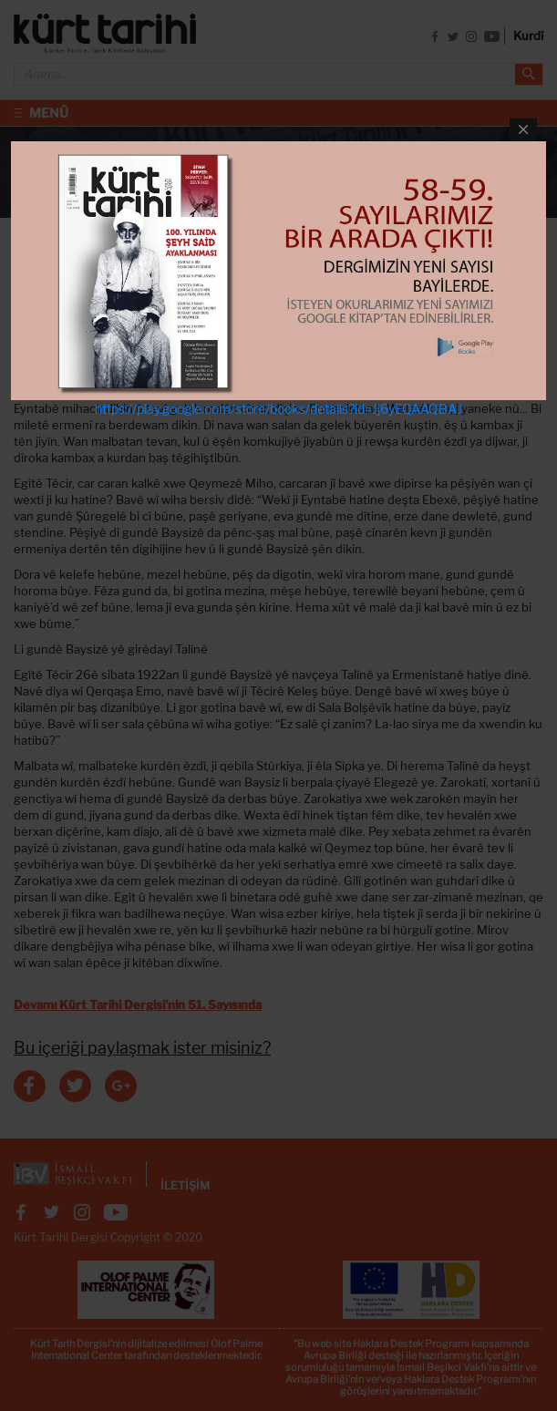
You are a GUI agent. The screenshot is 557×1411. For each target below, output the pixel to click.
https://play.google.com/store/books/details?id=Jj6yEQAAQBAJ (278, 409)
